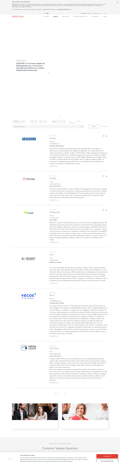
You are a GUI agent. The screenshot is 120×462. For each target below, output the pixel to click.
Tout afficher (103, 73)
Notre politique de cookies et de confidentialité (60, 433)
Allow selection (107, 453)
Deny (107, 458)
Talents (105, 16)
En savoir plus (54, 113)
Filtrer (93, 74)
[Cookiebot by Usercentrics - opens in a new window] (10, 459)
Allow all (107, 448)
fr (104, 13)
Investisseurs (65, 16)
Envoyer (60, 425)
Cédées (78, 68)
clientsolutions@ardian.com (64, 9)
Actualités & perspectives (80, 16)
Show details (80, 458)
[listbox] (19, 69)
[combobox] (59, 69)
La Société (46, 16)
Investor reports (97, 13)
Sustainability (95, 16)
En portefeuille (72, 69)
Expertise (55, 16)
